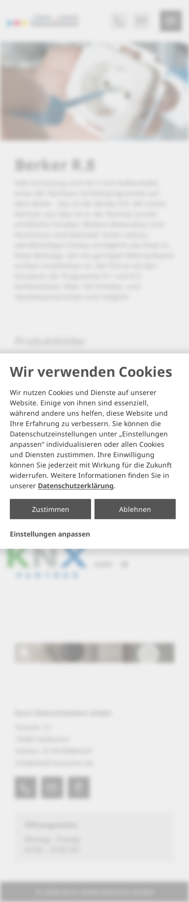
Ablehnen (135, 509)
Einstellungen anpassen (50, 534)
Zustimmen (50, 509)
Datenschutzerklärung (76, 485)
